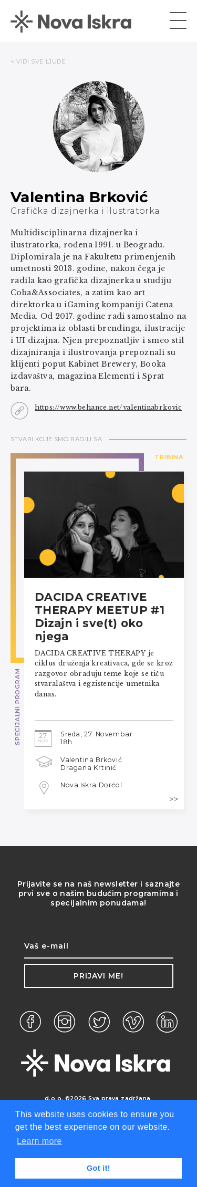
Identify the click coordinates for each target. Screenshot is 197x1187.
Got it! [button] (98, 1168)
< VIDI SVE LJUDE (38, 61)
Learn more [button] (39, 1141)
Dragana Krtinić (88, 768)
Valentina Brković (91, 760)
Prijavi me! (98, 976)
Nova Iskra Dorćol (91, 785)
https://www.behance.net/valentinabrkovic (108, 407)
